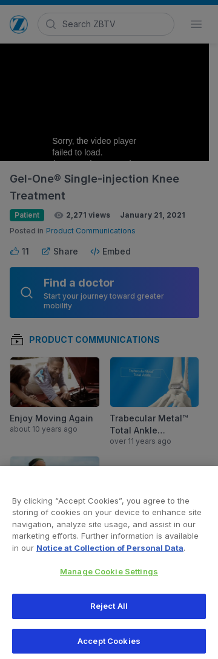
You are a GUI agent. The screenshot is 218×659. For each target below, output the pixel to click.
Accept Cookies (109, 645)
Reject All (109, 610)
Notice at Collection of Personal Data (109, 552)
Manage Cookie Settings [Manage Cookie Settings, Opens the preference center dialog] (109, 575)
